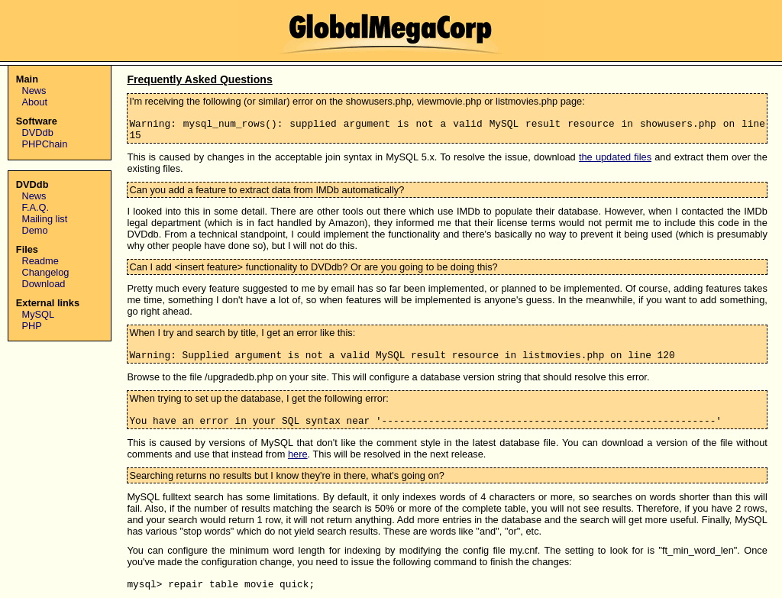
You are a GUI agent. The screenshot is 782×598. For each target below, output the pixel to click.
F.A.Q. (36, 207)
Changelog (45, 272)
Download (44, 283)
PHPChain (45, 144)
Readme (40, 261)
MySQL (38, 314)
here (298, 454)
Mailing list (45, 219)
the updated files (615, 157)
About (34, 102)
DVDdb (37, 132)
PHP (32, 325)
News (34, 90)
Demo (35, 230)
